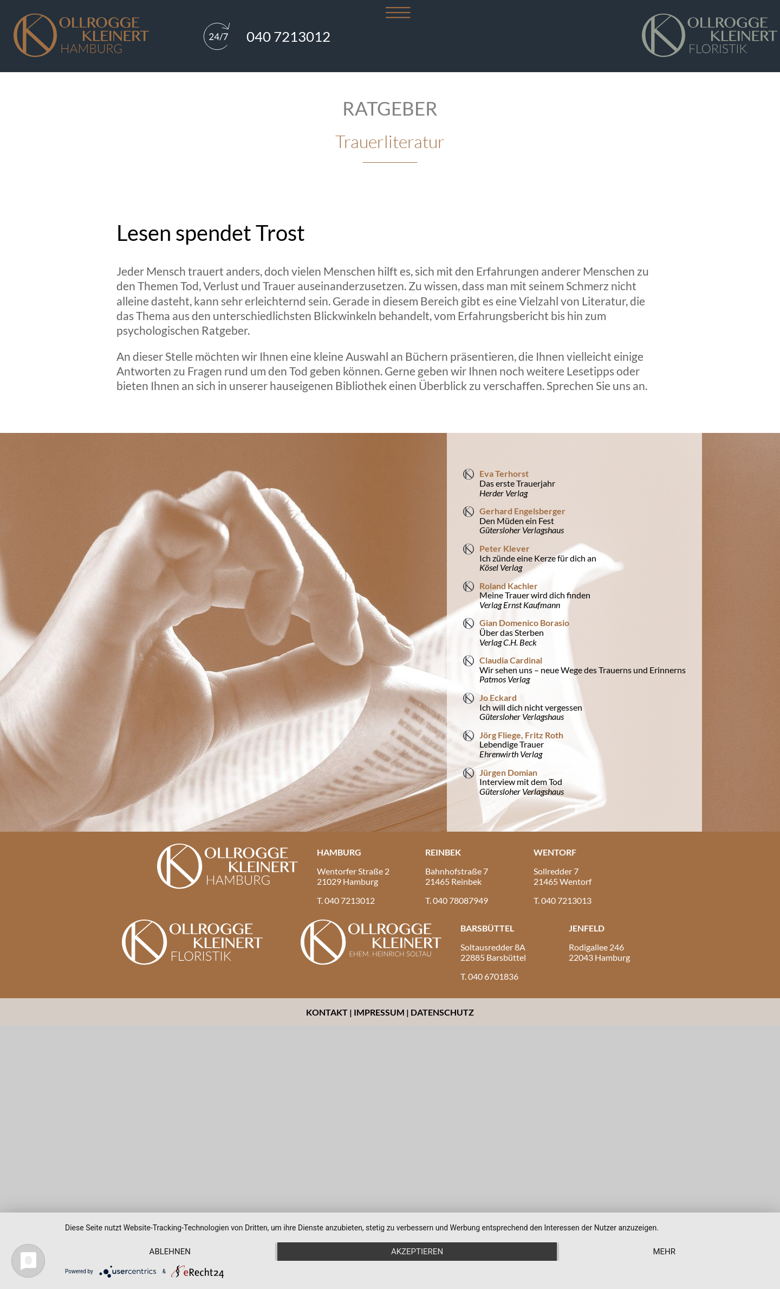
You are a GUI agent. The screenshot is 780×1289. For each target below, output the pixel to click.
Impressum (379, 1012)
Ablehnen (170, 1251)
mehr (664, 1251)
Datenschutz (442, 1012)
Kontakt (327, 1012)
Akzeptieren (417, 1251)
